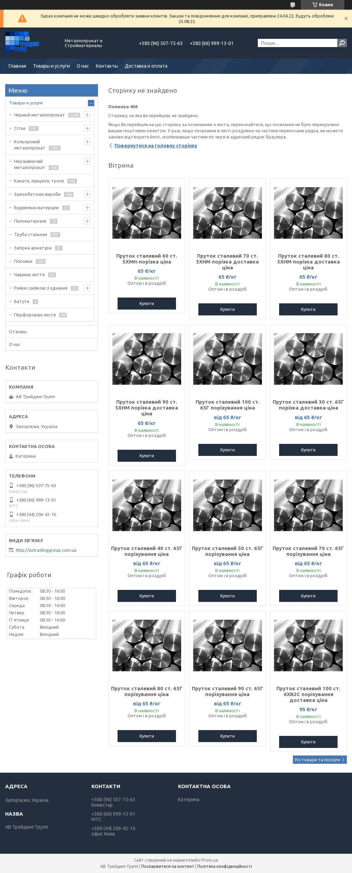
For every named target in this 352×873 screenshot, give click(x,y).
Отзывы (18, 331)
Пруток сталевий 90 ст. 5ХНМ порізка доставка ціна (146, 407)
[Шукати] (342, 43)
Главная (17, 66)
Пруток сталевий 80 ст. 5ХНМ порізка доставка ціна (308, 261)
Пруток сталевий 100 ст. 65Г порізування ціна (228, 405)
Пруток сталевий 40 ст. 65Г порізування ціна (147, 551)
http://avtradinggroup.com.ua (46, 550)
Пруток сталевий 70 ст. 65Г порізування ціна (308, 551)
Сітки (19, 128)
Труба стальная (30, 234)
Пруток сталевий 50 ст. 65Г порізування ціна (227, 551)
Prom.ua (209, 860)
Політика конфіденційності (224, 866)
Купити (147, 303)
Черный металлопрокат (39, 114)
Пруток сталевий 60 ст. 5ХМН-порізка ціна (146, 259)
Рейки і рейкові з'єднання (40, 288)
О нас (83, 66)
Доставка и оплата (146, 66)
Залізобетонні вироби (37, 194)
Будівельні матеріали (36, 207)
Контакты (107, 66)
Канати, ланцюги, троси (39, 180)
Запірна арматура (33, 247)
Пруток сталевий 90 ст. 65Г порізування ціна (227, 691)
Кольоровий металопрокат (29, 144)
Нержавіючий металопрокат (29, 164)
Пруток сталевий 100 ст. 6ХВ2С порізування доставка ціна (308, 694)
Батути (21, 301)
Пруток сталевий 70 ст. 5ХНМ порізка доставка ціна (227, 261)
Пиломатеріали (30, 221)
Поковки (23, 261)
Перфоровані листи (35, 314)
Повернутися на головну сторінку (155, 145)
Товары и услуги (51, 66)
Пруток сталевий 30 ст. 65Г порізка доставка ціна (308, 405)
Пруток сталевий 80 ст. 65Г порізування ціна (147, 691)
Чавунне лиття (29, 274)
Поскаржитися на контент (167, 866)
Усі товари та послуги (317, 759)
